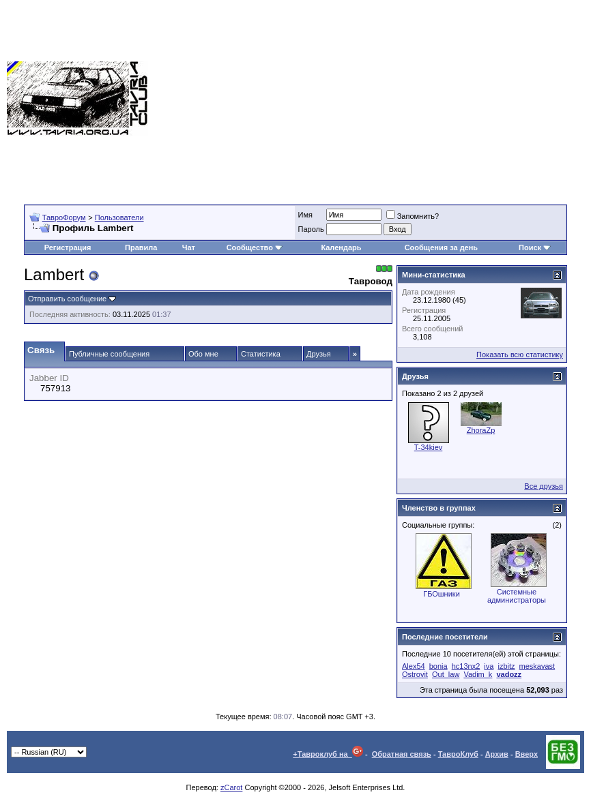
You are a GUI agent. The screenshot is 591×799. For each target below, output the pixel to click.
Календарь (341, 247)
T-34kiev (428, 447)
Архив (496, 754)
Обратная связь (401, 754)
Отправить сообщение (67, 299)
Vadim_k (477, 674)
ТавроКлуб (458, 754)
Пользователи (119, 217)
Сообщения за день (441, 247)
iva (488, 666)
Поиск (535, 247)
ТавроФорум (64, 217)
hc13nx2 (466, 666)
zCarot (231, 787)
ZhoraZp (481, 430)
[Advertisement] (369, 98)
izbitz (506, 666)
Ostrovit (415, 674)
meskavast (537, 666)
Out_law (445, 674)
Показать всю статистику (519, 354)
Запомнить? (412, 216)
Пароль (311, 229)
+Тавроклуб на (328, 754)
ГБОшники (441, 594)
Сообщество (255, 247)
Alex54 (413, 666)
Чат (188, 247)
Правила (141, 247)
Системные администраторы (516, 596)
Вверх (526, 754)
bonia (438, 666)
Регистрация (67, 247)
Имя (305, 215)
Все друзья (543, 486)
